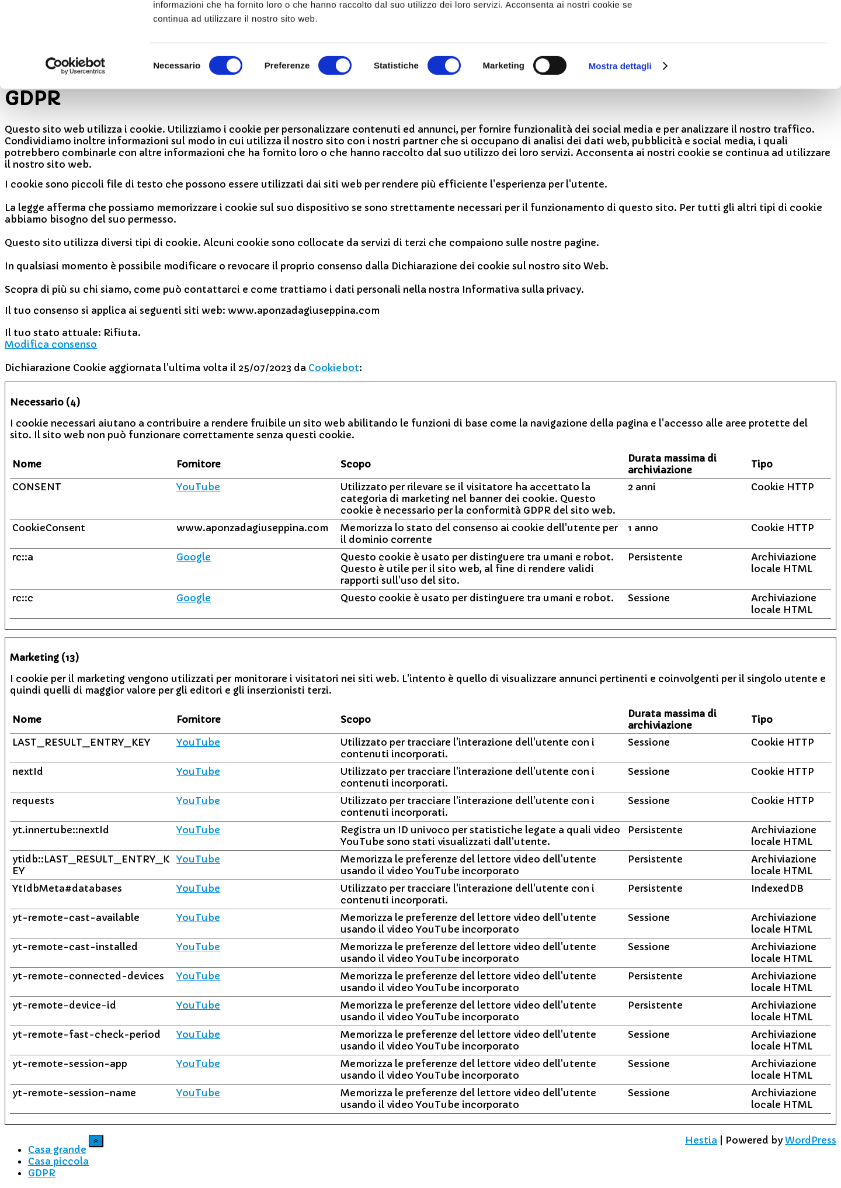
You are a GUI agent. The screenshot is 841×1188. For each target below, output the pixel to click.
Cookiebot (333, 367)
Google (193, 557)
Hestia (701, 1140)
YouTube (198, 487)
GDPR (41, 1173)
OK (743, 29)
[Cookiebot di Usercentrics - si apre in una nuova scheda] (76, 146)
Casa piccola (58, 1161)
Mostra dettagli (620, 146)
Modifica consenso (51, 344)
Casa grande (57, 1149)
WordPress (810, 1140)
